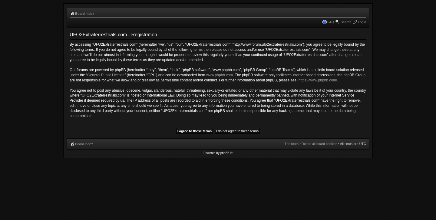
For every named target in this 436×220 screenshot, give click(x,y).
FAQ (330, 22)
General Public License (105, 75)
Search (346, 22)
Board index (84, 13)
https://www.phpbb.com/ (318, 80)
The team (292, 144)
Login (362, 22)
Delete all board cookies (319, 144)
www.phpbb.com (219, 75)
